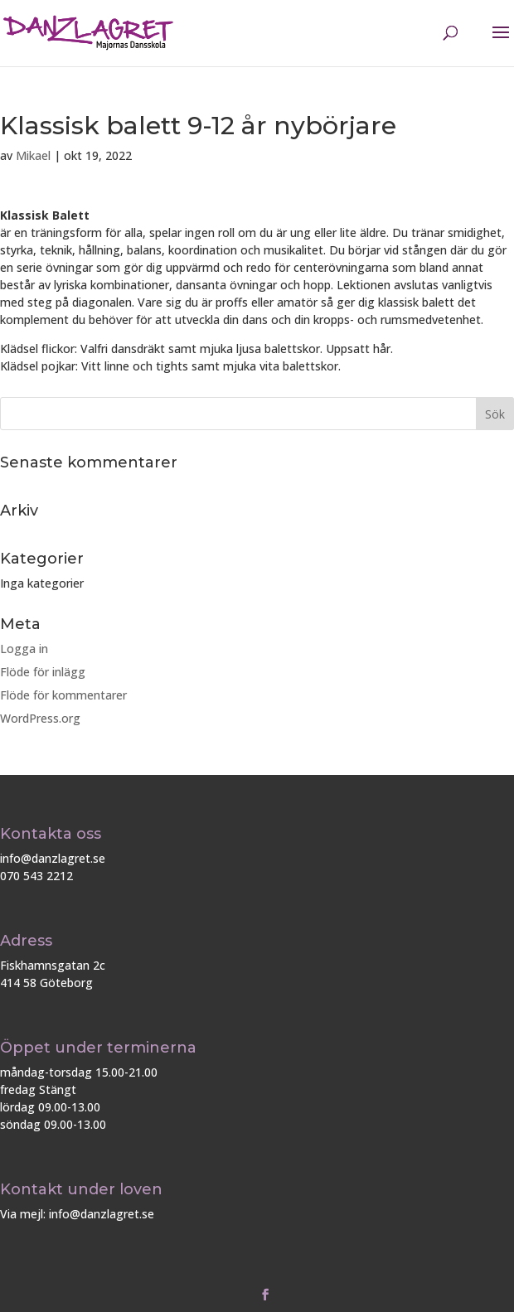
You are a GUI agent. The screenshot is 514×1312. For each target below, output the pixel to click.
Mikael (33, 155)
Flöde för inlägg (42, 672)
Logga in (24, 648)
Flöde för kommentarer (63, 695)
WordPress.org (40, 718)
